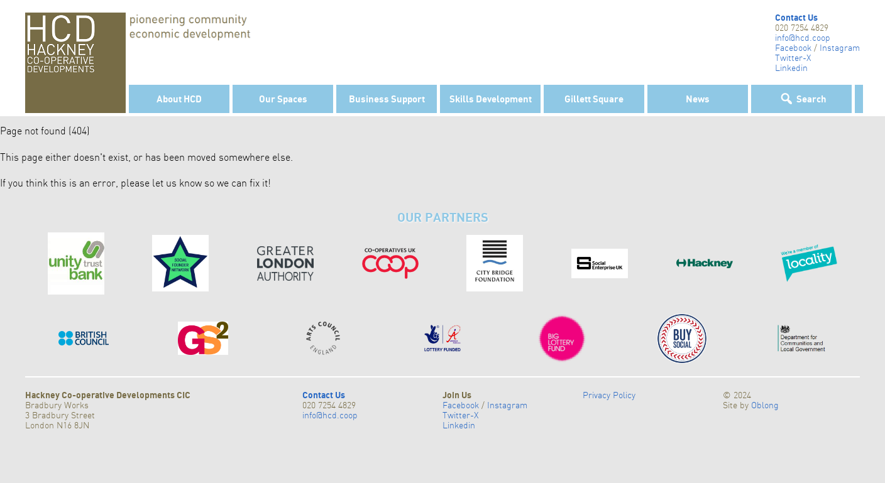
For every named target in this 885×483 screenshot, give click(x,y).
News (698, 98)
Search (811, 98)
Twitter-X (793, 57)
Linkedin (791, 67)
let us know (177, 182)
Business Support (387, 98)
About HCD (179, 98)
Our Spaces (283, 98)
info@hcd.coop (802, 37)
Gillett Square (594, 98)
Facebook (793, 47)
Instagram (840, 47)
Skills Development (490, 98)
